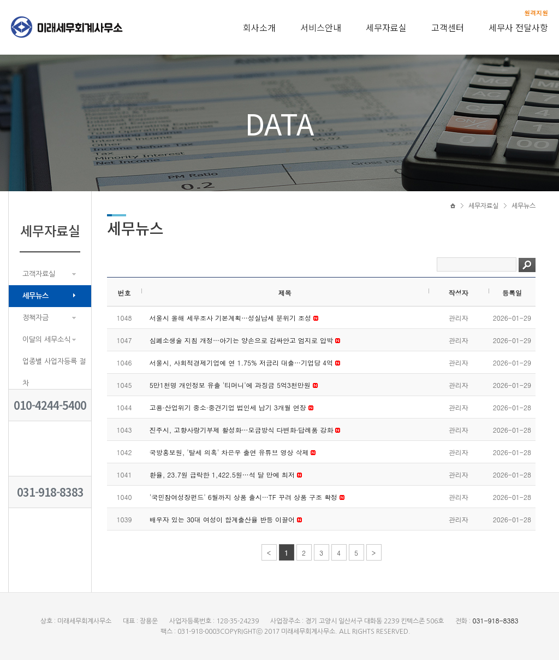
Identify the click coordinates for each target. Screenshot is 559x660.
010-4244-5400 (50, 405)
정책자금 (35, 317)
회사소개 (259, 27)
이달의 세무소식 (46, 339)
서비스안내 (320, 27)
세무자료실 (386, 27)
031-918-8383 (50, 492)
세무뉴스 (35, 295)
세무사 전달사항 (518, 27)
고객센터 (447, 27)
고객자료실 (38, 274)
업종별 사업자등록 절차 (54, 372)
